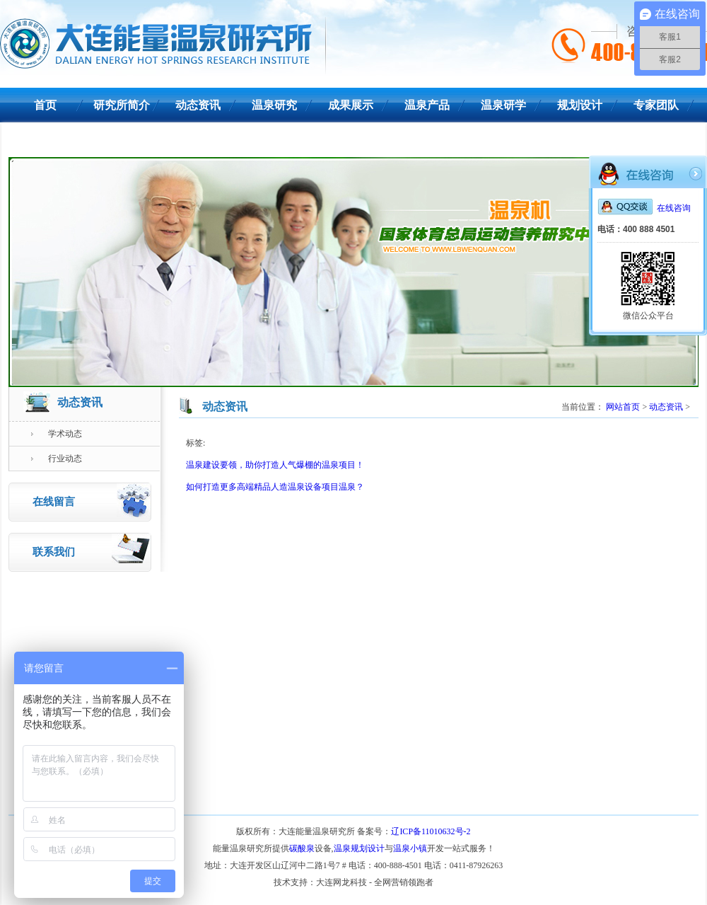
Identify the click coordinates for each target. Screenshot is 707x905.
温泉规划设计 (359, 848)
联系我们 (45, 140)
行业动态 (56, 458)
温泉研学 (503, 105)
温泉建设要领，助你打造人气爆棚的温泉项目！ (275, 465)
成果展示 (350, 105)
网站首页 (623, 407)
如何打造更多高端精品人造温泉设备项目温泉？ (275, 487)
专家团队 (656, 105)
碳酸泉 (302, 848)
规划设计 (579, 105)
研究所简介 (121, 105)
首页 (45, 105)
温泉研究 (274, 105)
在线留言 (92, 500)
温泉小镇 (410, 848)
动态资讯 (198, 105)
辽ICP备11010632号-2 (430, 831)
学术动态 (56, 434)
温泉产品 (427, 105)
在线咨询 (644, 208)
